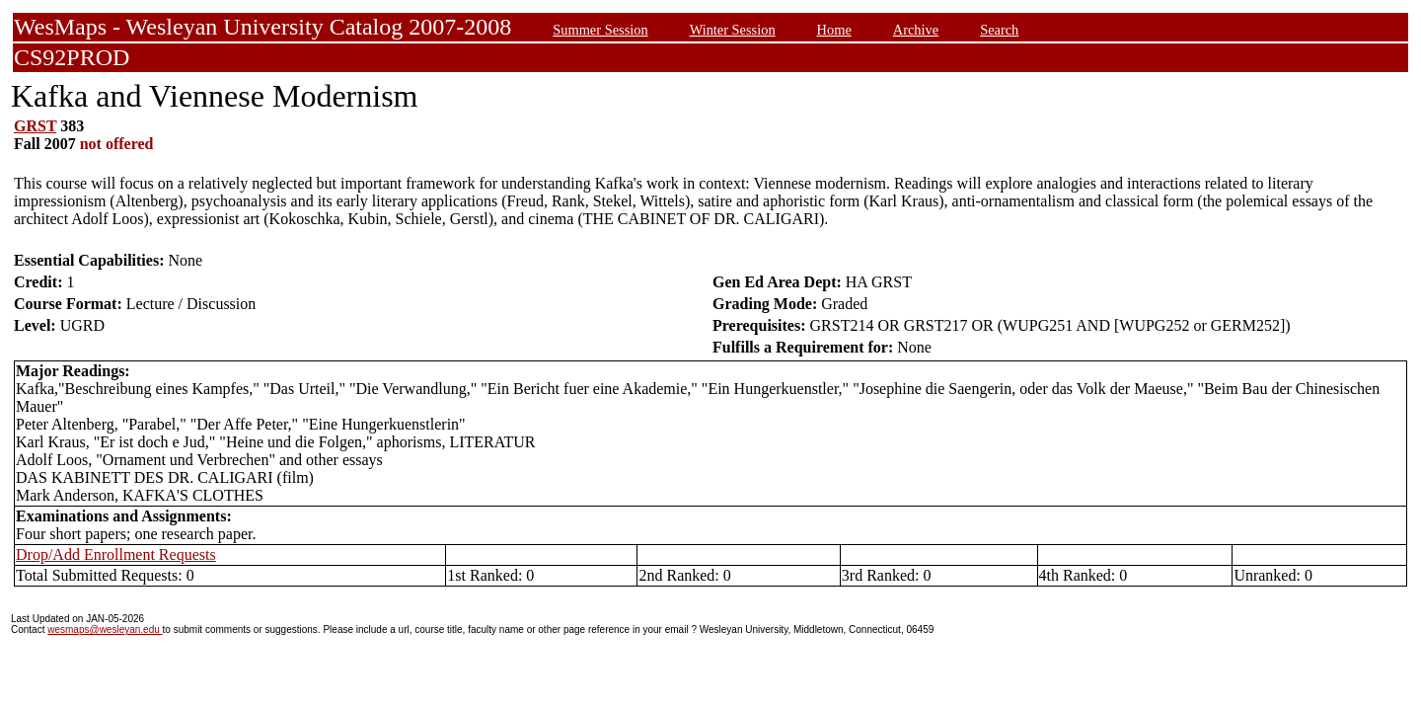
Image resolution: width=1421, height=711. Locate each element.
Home (834, 30)
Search (999, 30)
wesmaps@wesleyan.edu (104, 629)
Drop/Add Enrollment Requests (116, 554)
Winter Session (733, 30)
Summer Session (600, 30)
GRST (35, 126)
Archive (915, 30)
